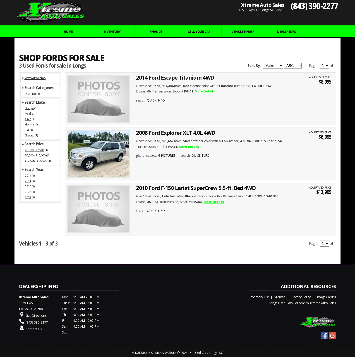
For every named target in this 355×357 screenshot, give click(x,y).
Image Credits (326, 297)
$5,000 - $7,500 (34, 150)
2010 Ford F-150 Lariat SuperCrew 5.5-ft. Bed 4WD (195, 188)
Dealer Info (286, 31)
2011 (28, 181)
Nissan (29, 135)
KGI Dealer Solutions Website (155, 352)
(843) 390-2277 (314, 5)
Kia (27, 130)
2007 (28, 197)
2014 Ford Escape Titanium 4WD (175, 77)
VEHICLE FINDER (243, 31)
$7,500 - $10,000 (35, 155)
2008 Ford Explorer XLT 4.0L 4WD (175, 132)
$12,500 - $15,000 (36, 161)
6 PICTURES (166, 155)
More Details (205, 91)
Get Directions (36, 315)
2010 (28, 186)
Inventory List (259, 297)
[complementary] (341, 343)
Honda (29, 124)
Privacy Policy (300, 297)
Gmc (28, 119)
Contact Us (34, 329)
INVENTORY (112, 31)
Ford (28, 113)
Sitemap (279, 297)
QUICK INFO (156, 100)
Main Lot (30, 94)
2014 (28, 175)
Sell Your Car (199, 31)
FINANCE (155, 31)
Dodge (29, 108)
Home (68, 31)
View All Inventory (35, 78)
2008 (28, 192)
